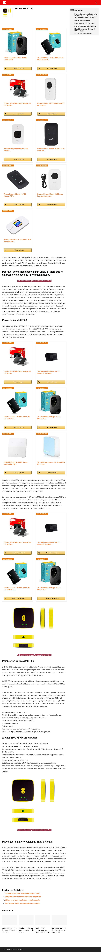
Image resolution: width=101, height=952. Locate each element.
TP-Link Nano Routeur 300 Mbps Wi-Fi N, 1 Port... (51, 463)
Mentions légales (6, 949)
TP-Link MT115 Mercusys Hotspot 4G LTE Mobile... (17, 104)
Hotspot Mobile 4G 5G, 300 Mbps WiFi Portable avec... (17, 240)
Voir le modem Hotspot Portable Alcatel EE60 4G (34, 281)
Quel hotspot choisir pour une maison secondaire (22, 903)
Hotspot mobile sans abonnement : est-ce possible (23, 897)
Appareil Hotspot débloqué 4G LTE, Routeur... (16, 150)
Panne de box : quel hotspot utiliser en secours (9, 930)
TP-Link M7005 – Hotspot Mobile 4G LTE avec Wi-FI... (50, 59)
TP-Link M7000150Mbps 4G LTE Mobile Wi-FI (15, 59)
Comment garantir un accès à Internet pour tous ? (22, 893)
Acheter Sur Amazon (18, 553)
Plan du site (20, 949)
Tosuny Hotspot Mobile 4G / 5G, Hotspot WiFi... (15, 195)
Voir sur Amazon (19, 68)
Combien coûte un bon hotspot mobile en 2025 (26, 930)
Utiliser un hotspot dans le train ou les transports (22, 900)
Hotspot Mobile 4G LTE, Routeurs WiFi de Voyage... (50, 104)
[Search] (95, 2)
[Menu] (4, 2)
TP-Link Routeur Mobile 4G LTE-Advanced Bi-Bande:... (48, 372)
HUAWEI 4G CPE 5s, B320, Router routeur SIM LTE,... (16, 463)
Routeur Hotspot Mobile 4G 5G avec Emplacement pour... (50, 195)
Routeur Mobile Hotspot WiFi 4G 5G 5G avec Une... (51, 150)
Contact (14, 949)
